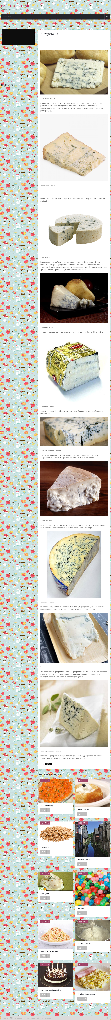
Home (43, 27)
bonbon (81, 908)
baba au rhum (84, 809)
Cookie (106, 1018)
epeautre (44, 847)
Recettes (7, 17)
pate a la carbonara (49, 951)
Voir (45, 810)
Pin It (43, 764)
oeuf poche (45, 893)
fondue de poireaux (86, 994)
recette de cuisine (17, 6)
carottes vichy (46, 806)
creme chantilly (85, 943)
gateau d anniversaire (50, 990)
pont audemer (84, 860)
